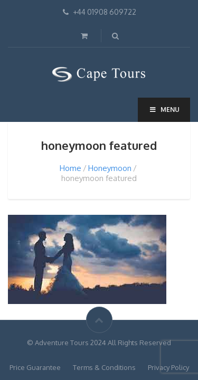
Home (70, 168)
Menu (164, 109)
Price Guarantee (35, 367)
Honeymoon (109, 168)
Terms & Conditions (104, 367)
